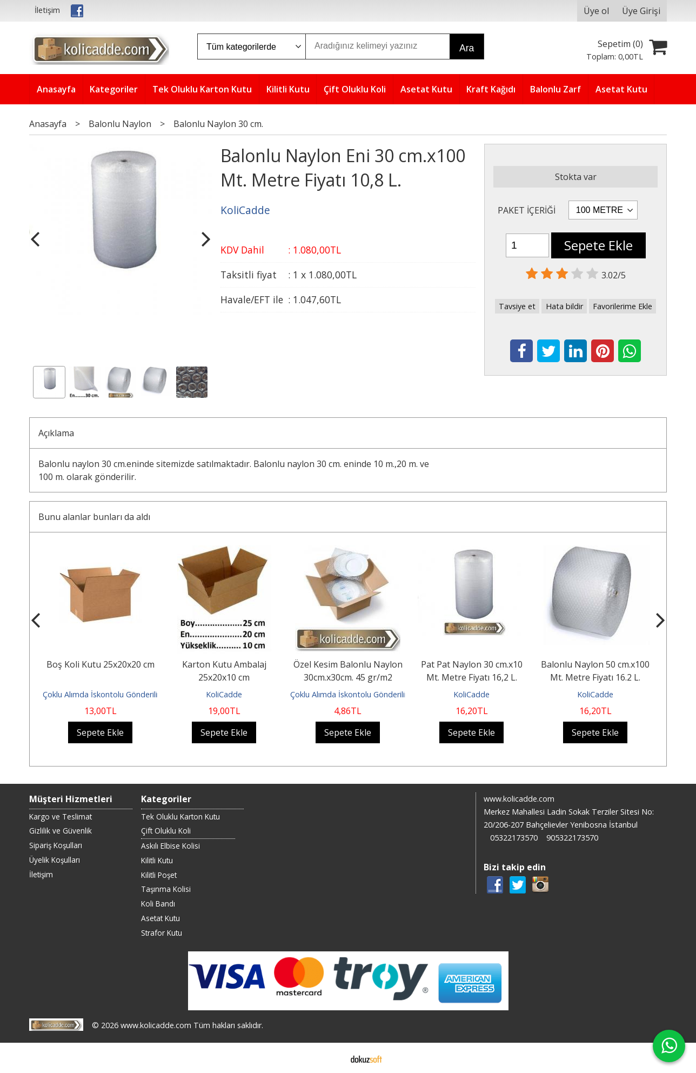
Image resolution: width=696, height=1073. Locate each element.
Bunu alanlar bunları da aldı (94, 517)
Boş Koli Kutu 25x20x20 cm (100, 664)
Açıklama (56, 433)
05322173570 (514, 837)
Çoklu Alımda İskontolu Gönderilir (101, 694)
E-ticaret (331, 1058)
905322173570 (572, 837)
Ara (466, 48)
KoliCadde (224, 694)
